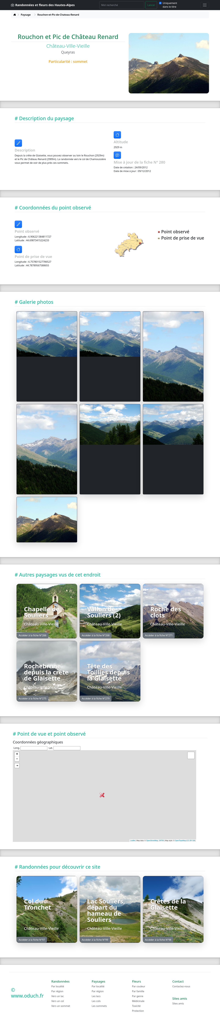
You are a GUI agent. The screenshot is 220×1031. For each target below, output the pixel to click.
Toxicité (136, 1006)
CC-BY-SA (191, 840)
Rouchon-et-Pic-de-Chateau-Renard (58, 14)
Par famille (138, 991)
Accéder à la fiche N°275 (32, 698)
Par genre (137, 996)
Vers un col (57, 1001)
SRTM (161, 840)
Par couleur (138, 986)
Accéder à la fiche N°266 (32, 635)
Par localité (57, 986)
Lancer (151, 5)
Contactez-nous (181, 986)
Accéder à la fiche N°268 (96, 635)
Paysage (26, 14)
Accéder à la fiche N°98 (158, 939)
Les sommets (99, 1006)
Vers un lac (57, 996)
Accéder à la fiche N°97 (32, 939)
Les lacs (96, 996)
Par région (57, 991)
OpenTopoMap (180, 840)
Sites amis (178, 1003)
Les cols (96, 1001)
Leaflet (132, 840)
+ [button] (17, 754)
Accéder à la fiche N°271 (159, 635)
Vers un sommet (60, 1006)
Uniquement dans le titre (170, 4)
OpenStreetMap (152, 840)
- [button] (17, 759)
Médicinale (138, 1001)
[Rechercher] (121, 5)
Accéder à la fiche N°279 (96, 698)
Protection (138, 1011)
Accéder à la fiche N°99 (95, 939)
